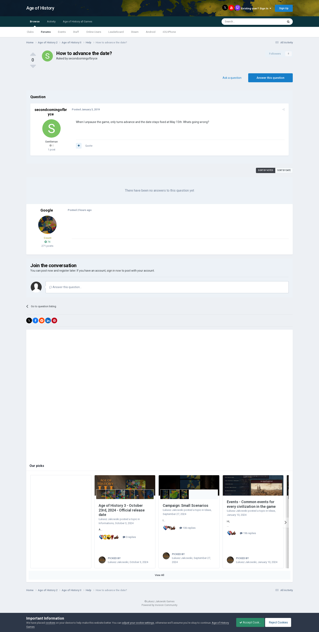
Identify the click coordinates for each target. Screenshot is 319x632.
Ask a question (232, 77)
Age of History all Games (77, 21)
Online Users (93, 31)
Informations (106, 523)
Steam (135, 31)
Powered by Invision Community (159, 609)
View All (159, 579)
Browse (35, 23)
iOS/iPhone (169, 31)
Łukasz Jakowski (109, 519)
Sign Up (283, 8)
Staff (76, 31)
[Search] (243, 21)
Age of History (40, 8)
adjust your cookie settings (138, 622)
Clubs (30, 31)
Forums (46, 31)
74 (47, 241)
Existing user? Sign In (256, 8)
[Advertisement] (145, 229)
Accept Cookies (248, 622)
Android (150, 31)
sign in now (114, 270)
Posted (85, 109)
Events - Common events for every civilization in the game (251, 504)
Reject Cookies (278, 622)
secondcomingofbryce (83, 58)
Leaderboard (116, 31)
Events (62, 31)
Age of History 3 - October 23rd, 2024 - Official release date (122, 510)
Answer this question (270, 77)
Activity (51, 21)
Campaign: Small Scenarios (185, 505)
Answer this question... (65, 287)
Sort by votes (265, 170)
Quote (88, 145)
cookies (50, 622)
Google (46, 210)
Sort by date (284, 170)
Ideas (207, 509)
